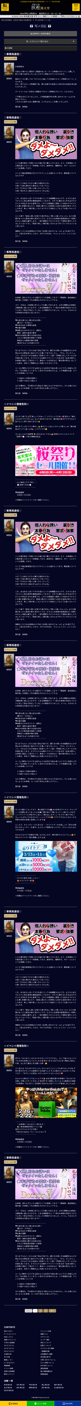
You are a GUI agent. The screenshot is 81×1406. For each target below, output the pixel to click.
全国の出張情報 (9, 1371)
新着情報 (7, 1365)
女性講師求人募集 (46, 1354)
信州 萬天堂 (20, 1385)
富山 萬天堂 (45, 1385)
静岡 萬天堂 (33, 1387)
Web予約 (68, 1403)
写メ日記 (7, 1357)
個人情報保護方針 (46, 1371)
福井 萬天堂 (58, 1385)
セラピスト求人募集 (47, 1348)
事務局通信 (44, 1374)
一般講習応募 (44, 1351)
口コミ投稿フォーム (47, 1362)
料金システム (8, 1337)
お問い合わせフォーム (47, 1360)
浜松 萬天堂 (45, 1387)
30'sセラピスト (9, 1348)
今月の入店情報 (9, 1342)
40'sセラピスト (9, 1351)
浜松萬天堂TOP (45, 1357)
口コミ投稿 (40, 1403)
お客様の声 (8, 1354)
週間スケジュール (10, 1340)
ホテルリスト (44, 1337)
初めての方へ (8, 1331)
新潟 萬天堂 (8, 1385)
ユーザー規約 (44, 1340)
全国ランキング (45, 1345)
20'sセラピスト (9, 1345)
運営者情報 (44, 1368)
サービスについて (10, 1334)
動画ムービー (8, 1360)
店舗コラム (44, 1334)
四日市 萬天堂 (8, 1390)
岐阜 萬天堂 (20, 1387)
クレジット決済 (45, 1331)
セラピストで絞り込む (39, 41)
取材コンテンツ (9, 1374)
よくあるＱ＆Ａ (9, 1362)
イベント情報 (8, 1368)
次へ (52, 1310)
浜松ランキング (45, 1342)
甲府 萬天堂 (33, 1385)
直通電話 (13, 1403)
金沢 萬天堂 (8, 1387)
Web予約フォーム (46, 1365)
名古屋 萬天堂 (58, 1387)
